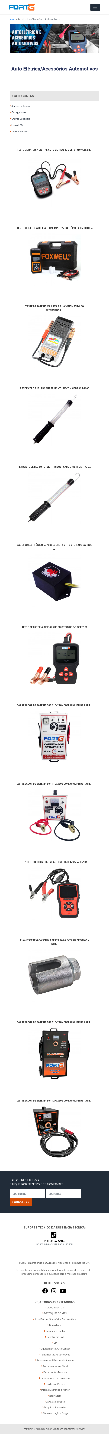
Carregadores (18, 112)
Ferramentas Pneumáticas (54, 1378)
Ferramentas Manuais (54, 1372)
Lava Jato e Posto (54, 1402)
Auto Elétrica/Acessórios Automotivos (54, 1319)
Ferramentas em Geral (54, 1366)
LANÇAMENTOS (54, 1307)
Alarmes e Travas (20, 106)
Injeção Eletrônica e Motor (55, 1390)
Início (13, 19)
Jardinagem (54, 1396)
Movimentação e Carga (54, 1413)
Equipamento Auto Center (54, 1349)
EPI (54, 1343)
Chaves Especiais (20, 119)
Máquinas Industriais (54, 1407)
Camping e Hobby (54, 1331)
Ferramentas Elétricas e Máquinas (54, 1360)
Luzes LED (16, 125)
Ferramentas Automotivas (54, 1355)
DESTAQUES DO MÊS (54, 1313)
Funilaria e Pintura (54, 1384)
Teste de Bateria (19, 131)
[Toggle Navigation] (95, 7)
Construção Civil (54, 1337)
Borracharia (54, 1325)
